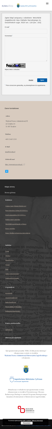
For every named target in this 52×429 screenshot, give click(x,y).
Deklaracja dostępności (12, 311)
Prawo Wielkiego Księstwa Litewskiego (17, 233)
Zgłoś (42, 80)
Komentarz (9, 36)
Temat (7, 265)
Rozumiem (26, 423)
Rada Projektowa (10, 302)
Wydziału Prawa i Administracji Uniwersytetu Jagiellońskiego (26, 356)
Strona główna (10, 193)
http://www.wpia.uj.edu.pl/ (15, 165)
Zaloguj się (8, 329)
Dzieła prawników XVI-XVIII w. (15, 215)
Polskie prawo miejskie (12, 219)
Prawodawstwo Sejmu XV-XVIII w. (16, 210)
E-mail (7, 27)
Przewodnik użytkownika (13, 307)
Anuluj (31, 80)
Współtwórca (9, 260)
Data (6, 269)
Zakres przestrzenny (12, 274)
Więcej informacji (37, 420)
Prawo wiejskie (10, 228)
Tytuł (7, 251)
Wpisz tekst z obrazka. (13, 69)
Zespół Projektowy (11, 298)
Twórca (7, 256)
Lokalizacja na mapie (12, 278)
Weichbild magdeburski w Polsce (15, 224)
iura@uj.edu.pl (10, 152)
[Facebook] (6, 171)
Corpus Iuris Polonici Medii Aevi (15, 206)
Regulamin (8, 293)
